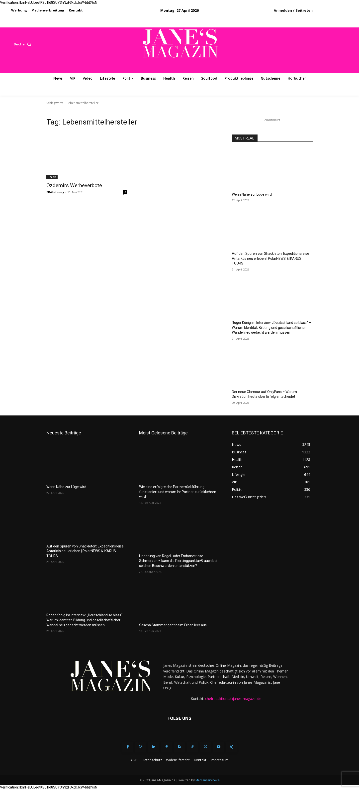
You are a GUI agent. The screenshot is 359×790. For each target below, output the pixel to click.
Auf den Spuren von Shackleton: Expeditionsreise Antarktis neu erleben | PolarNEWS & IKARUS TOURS (270, 258)
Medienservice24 (207, 780)
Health (52, 177)
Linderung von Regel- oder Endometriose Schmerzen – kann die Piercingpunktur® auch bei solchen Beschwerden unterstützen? (178, 561)
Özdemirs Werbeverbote (74, 185)
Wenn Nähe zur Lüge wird (252, 194)
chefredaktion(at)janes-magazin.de (233, 698)
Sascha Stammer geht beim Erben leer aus (173, 625)
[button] (23, 44)
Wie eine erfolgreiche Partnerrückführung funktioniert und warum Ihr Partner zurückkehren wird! (177, 492)
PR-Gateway (55, 192)
